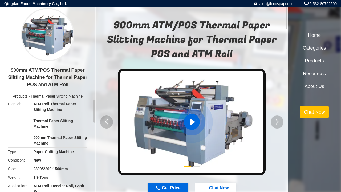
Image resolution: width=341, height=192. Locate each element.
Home (314, 35)
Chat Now (314, 112)
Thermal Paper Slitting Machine (57, 96)
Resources (314, 73)
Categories (314, 48)
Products (20, 96)
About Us (314, 86)
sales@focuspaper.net (276, 4)
